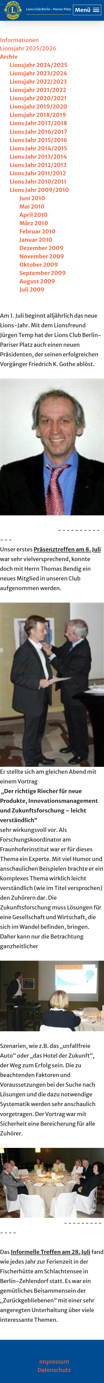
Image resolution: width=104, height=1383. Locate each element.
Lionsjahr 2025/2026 (28, 48)
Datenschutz (54, 1369)
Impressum (54, 1361)
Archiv (8, 56)
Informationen (19, 40)
